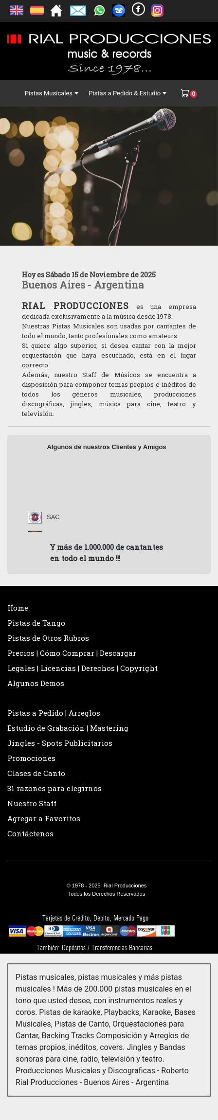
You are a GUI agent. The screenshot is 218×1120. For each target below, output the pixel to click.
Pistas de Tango (36, 623)
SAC (53, 519)
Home (17, 608)
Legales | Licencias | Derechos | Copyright (82, 668)
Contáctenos (30, 833)
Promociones (31, 758)
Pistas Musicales (52, 93)
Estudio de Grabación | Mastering (67, 728)
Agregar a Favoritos (43, 818)
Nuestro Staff (31, 803)
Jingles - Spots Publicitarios (59, 743)
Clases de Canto (36, 773)
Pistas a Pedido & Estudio (128, 93)
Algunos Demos (35, 683)
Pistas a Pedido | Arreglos (53, 713)
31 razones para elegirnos (54, 788)
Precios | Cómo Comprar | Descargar (71, 653)
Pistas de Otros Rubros (48, 638)
